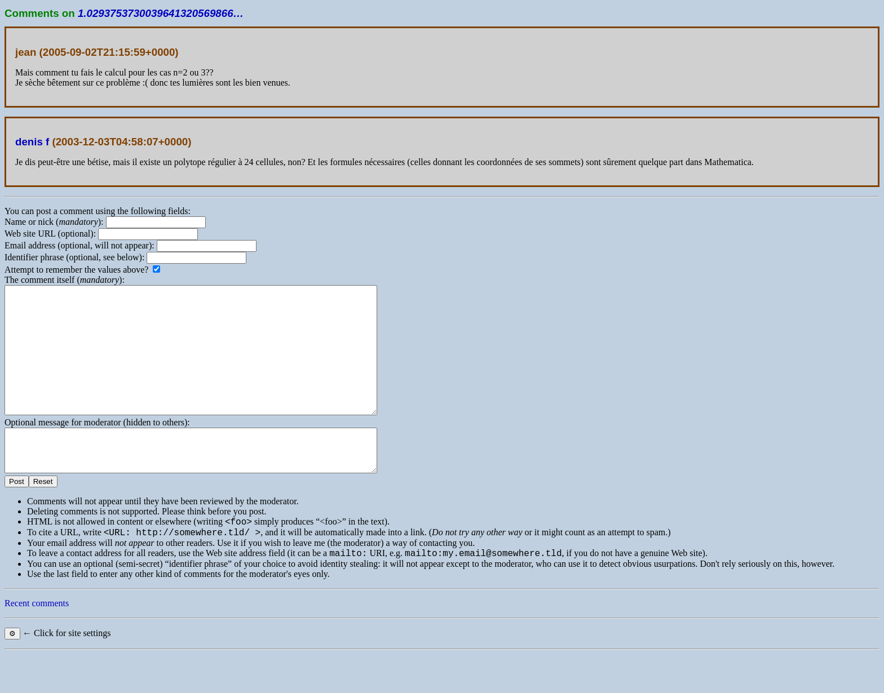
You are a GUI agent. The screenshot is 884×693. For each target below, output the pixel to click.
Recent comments (37, 642)
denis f (32, 142)
